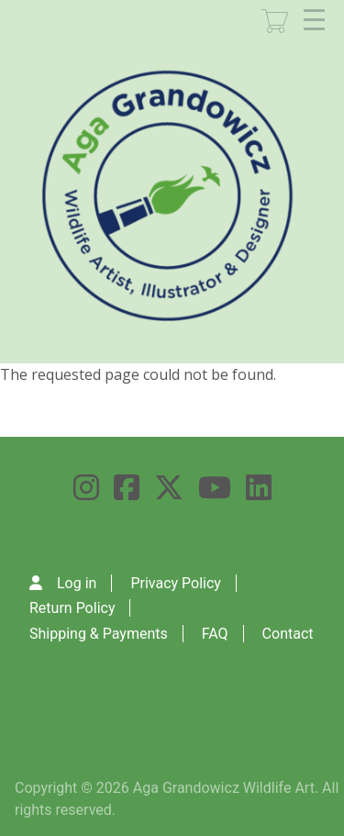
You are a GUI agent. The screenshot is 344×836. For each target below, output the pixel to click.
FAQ (215, 633)
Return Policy (72, 608)
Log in (76, 583)
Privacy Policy (175, 583)
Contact (288, 633)
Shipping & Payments (98, 633)
